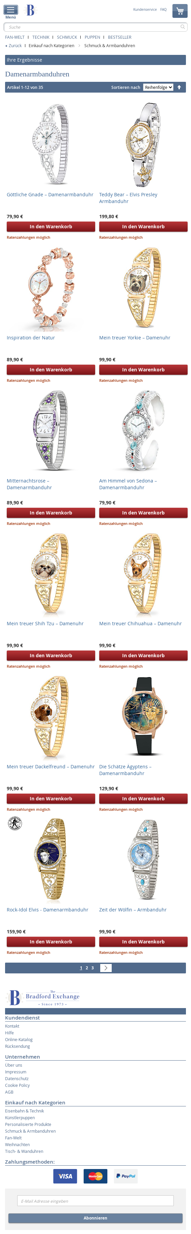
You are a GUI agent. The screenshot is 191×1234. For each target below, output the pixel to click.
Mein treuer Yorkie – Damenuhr (134, 337)
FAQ (163, 9)
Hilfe (9, 1032)
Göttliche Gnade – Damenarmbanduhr (50, 194)
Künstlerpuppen (20, 1117)
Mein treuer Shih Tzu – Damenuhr (45, 623)
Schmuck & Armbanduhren (109, 45)
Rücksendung (17, 1046)
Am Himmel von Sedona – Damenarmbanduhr (128, 484)
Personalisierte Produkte (28, 1124)
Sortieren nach (125, 87)
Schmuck (67, 37)
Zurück (15, 45)
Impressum (15, 1071)
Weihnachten (17, 1144)
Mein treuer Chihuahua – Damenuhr (140, 623)
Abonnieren (95, 1218)
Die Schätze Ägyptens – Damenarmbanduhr (125, 769)
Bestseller (119, 37)
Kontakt (12, 1026)
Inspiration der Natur (31, 337)
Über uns (13, 1065)
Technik (40, 37)
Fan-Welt (15, 37)
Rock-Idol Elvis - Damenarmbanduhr (47, 909)
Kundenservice (145, 9)
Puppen (92, 37)
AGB (9, 1092)
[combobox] (95, 27)
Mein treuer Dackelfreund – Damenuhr (51, 766)
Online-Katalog (19, 1039)
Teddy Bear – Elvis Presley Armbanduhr (128, 197)
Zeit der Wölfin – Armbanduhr (133, 909)
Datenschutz (17, 1078)
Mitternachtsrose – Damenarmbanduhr (29, 484)
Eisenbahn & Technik (24, 1110)
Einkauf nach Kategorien (52, 45)
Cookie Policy (17, 1085)
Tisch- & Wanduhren (24, 1151)
